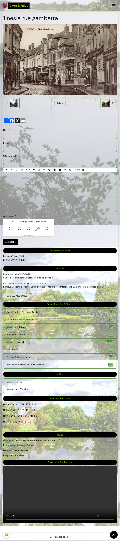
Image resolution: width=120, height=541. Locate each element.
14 (7, 416)
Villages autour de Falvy (60, 342)
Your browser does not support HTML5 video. (60, 494)
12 (27, 410)
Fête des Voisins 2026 (13, 256)
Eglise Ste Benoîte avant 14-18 (60, 312)
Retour (60, 102)
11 (20, 410)
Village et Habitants (60, 327)
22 (14, 421)
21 (7, 421)
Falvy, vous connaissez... (15, 455)
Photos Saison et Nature (60, 357)
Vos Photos (60, 349)
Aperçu (79, 169)
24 (29, 421)
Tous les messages (16, 295)
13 (34, 410)
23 (22, 421)
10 (13, 410)
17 (28, 416)
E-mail (6, 143)
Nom (5, 130)
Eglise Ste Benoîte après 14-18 (60, 319)
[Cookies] (6, 534)
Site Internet (9, 155)
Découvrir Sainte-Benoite (15, 450)
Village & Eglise (14, 382)
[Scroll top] (114, 535)
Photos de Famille (60, 334)
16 (21, 416)
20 (35, 416)
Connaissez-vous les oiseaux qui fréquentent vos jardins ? (31, 440)
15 (14, 416)
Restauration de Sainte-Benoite (18, 445)
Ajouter (10, 242)
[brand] (16, 6)
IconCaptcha (28, 235)
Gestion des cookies (60, 536)
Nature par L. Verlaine (17, 389)
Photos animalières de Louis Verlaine (60, 365)
